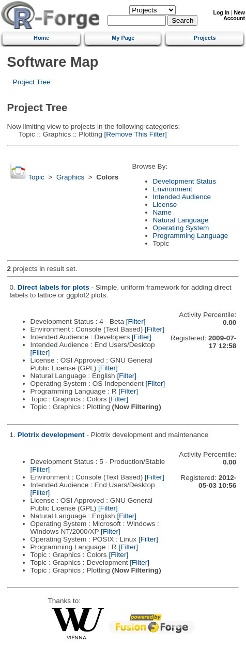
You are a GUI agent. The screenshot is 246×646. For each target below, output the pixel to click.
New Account (234, 15)
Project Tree (32, 82)
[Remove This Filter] (134, 134)
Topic (36, 177)
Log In (221, 13)
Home (41, 38)
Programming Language (190, 235)
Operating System (181, 228)
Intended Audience (182, 197)
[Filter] (136, 321)
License (165, 204)
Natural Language (181, 220)
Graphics (70, 177)
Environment (172, 189)
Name (162, 212)
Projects (205, 38)
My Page (123, 38)
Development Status (184, 181)
